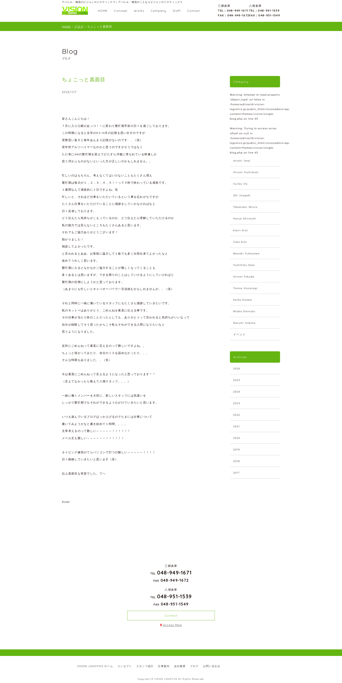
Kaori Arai (240, 230)
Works (139, 10)
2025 (236, 380)
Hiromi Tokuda (243, 276)
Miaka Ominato (244, 311)
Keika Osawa (242, 299)
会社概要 (180, 666)
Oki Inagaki (242, 195)
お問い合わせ (212, 666)
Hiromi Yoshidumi (246, 172)
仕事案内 (163, 666)
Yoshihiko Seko (244, 265)
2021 (236, 426)
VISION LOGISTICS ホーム (95, 666)
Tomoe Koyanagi (245, 288)
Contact (193, 10)
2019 (236, 449)
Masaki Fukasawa (246, 253)
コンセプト (124, 666)
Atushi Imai (241, 160)
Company (158, 10)
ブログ (194, 666)
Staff (177, 10)
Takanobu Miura (245, 207)
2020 (236, 438)
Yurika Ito (240, 183)
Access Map (171, 625)
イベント (239, 334)
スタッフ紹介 (145, 666)
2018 (236, 461)
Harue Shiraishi (244, 218)
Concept (120, 10)
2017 (236, 472)
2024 (236, 391)
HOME (102, 10)
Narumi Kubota (244, 322)
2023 (236, 403)
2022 (236, 414)
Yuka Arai (240, 241)
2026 (236, 368)
